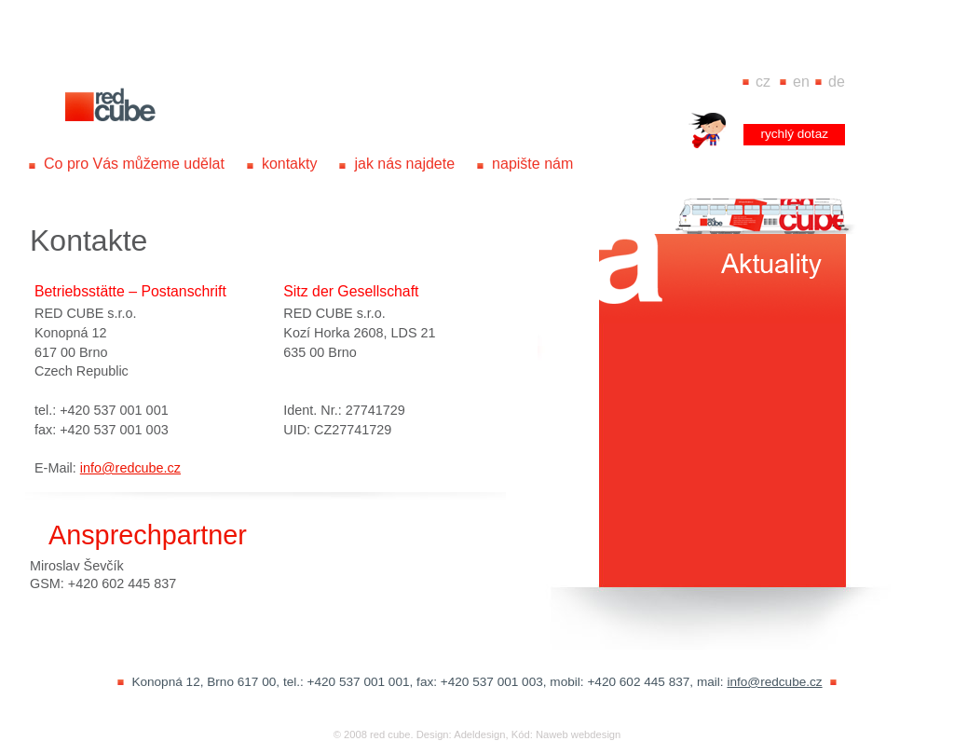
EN (801, 81)
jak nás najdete (404, 164)
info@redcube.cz (130, 467)
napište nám (532, 164)
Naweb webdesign (578, 734)
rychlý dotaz (794, 134)
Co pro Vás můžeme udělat (134, 164)
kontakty (290, 164)
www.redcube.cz (63, 14)
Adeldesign (479, 734)
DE (836, 81)
